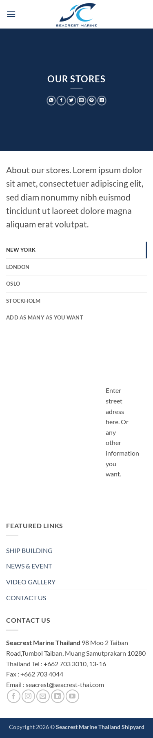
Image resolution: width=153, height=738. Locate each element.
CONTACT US (26, 597)
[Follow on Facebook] (13, 696)
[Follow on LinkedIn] (57, 696)
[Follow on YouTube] (72, 696)
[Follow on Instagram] (28, 696)
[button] (11, 14)
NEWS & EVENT (29, 566)
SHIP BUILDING (29, 550)
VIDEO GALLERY (30, 582)
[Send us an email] (43, 696)
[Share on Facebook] (61, 101)
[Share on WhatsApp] (51, 101)
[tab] (76, 250)
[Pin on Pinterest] (91, 101)
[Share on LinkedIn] (101, 101)
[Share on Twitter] (71, 101)
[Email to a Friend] (81, 101)
